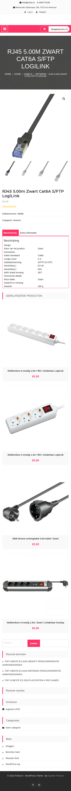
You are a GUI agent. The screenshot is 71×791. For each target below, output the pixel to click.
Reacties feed (12, 758)
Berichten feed (13, 752)
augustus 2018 (13, 709)
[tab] (10, 233)
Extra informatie (28, 233)
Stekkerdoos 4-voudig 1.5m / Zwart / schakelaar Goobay (35, 622)
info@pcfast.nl (27, 3)
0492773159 (44, 3)
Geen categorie (13, 727)
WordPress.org (13, 764)
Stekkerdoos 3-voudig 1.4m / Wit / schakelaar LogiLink (35, 455)
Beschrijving (10, 233)
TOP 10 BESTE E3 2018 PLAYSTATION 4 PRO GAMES (32, 680)
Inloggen (10, 746)
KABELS (28, 74)
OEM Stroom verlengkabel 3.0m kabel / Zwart (35, 538)
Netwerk (41, 74)
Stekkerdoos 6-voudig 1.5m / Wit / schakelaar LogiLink (35, 371)
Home (8, 74)
